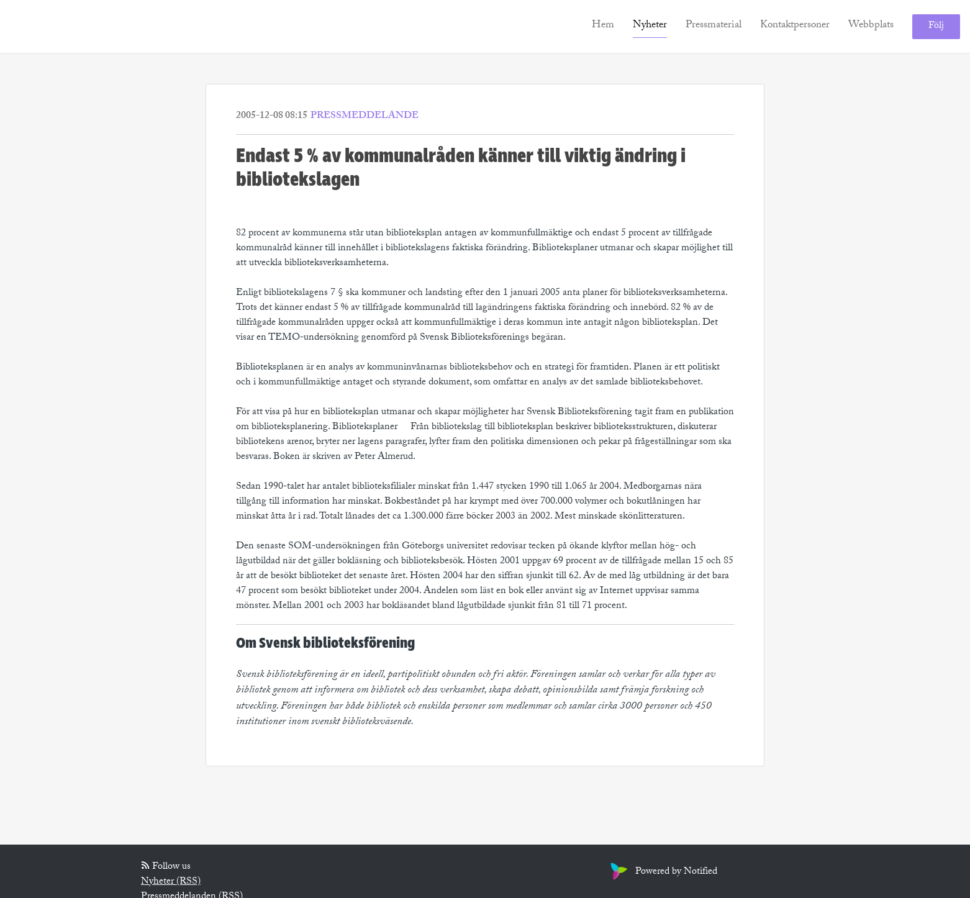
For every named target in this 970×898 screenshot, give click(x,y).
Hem (603, 26)
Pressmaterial (713, 26)
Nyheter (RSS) (171, 882)
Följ (936, 26)
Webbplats (871, 26)
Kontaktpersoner (795, 26)
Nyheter (650, 26)
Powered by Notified (662, 872)
